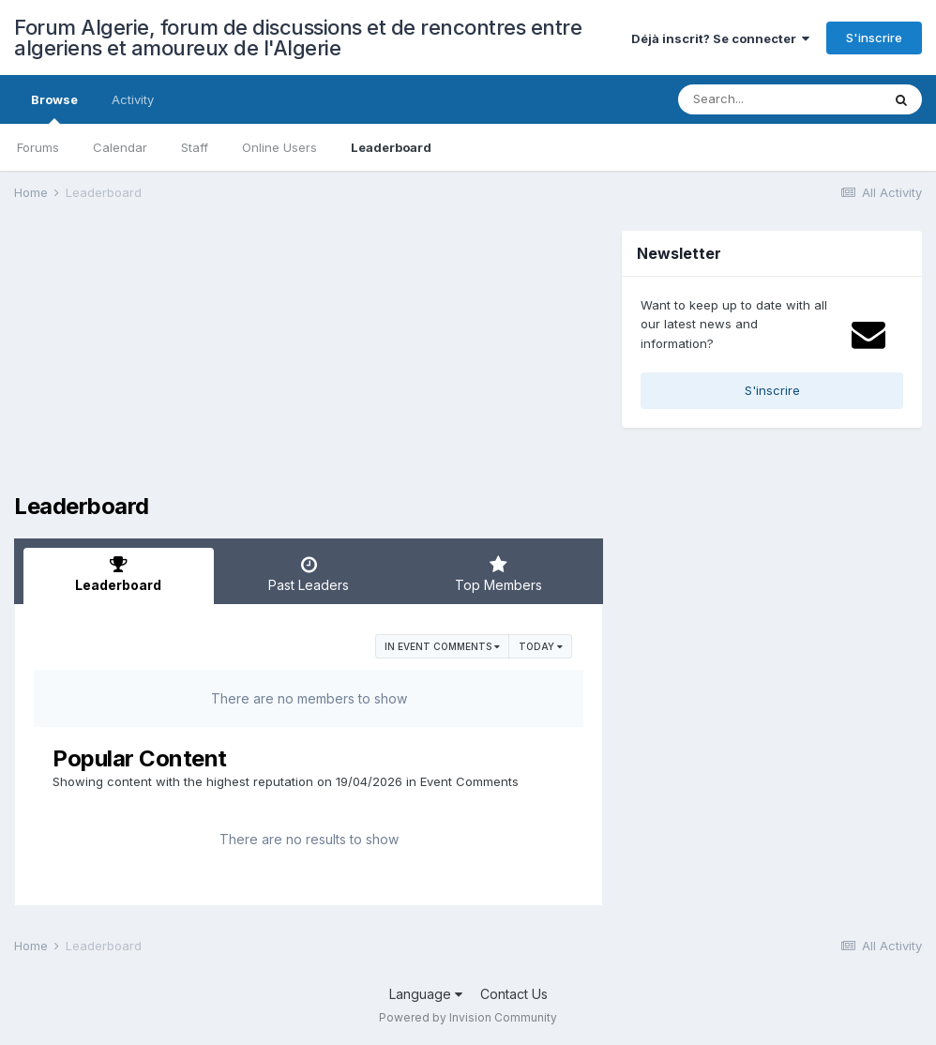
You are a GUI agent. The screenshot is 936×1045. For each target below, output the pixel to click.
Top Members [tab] (498, 574)
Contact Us (514, 994)
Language (425, 994)
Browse (54, 108)
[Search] (779, 99)
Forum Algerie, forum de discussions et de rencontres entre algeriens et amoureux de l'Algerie (297, 37)
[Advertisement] (233, 362)
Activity (133, 99)
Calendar (120, 147)
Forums (38, 147)
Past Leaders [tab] (309, 574)
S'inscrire (874, 37)
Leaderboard (391, 147)
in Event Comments (442, 646)
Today (541, 646)
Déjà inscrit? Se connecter (720, 38)
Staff (194, 147)
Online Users (279, 147)
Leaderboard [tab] (119, 574)
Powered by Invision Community (468, 1017)
